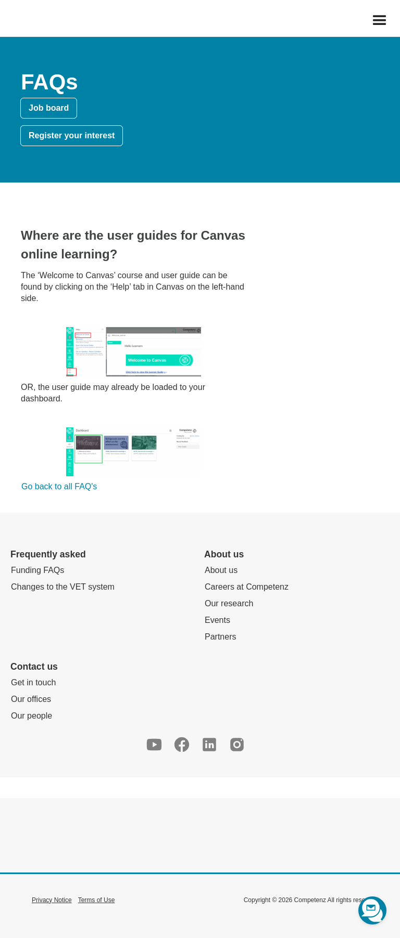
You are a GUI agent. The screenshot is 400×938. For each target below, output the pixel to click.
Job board (49, 107)
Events (217, 620)
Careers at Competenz (247, 586)
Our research (229, 603)
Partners (220, 636)
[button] (380, 21)
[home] (5, 21)
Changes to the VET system (63, 586)
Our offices (31, 699)
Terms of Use (96, 900)
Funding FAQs (37, 570)
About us (221, 570)
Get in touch (33, 682)
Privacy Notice (52, 900)
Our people (31, 715)
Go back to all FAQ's (59, 486)
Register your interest (72, 135)
